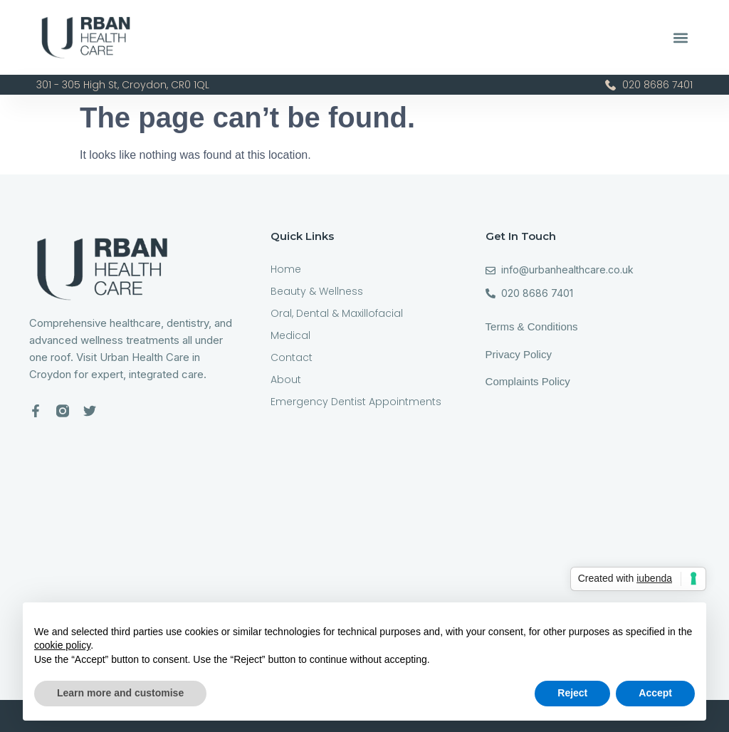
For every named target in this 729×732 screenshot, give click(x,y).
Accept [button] (655, 693)
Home (286, 269)
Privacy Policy (519, 354)
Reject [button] (572, 693)
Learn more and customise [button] (120, 693)
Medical (290, 335)
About (286, 379)
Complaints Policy (529, 381)
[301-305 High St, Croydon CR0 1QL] (364, 545)
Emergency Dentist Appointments (356, 401)
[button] (681, 37)
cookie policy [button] (62, 645)
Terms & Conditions (532, 326)
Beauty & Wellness (317, 291)
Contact (292, 357)
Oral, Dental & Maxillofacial (337, 313)
